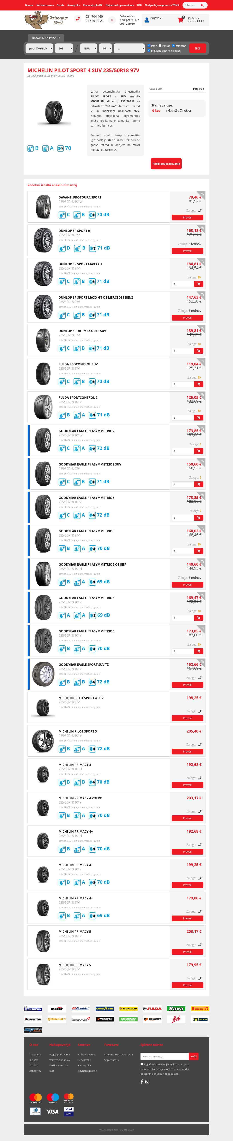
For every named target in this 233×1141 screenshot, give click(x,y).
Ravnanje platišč (92, 5)
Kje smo (34, 1060)
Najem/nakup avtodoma (120, 5)
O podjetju (35, 1054)
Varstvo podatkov (59, 1060)
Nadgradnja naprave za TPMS (162, 5)
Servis (60, 5)
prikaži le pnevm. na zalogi (166, 50)
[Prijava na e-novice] (194, 1056)
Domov (29, 5)
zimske (164, 46)
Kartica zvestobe (58, 1065)
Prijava (156, 18)
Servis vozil (84, 1060)
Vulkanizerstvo (45, 5)
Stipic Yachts (111, 1060)
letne (152, 46)
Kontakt (34, 1065)
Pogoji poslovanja (59, 1054)
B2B (139, 5)
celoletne (179, 46)
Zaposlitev (35, 1071)
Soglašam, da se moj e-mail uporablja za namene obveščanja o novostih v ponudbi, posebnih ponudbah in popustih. (164, 1069)
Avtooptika (73, 5)
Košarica (193, 18)
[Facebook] (141, 1082)
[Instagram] (147, 1082)
